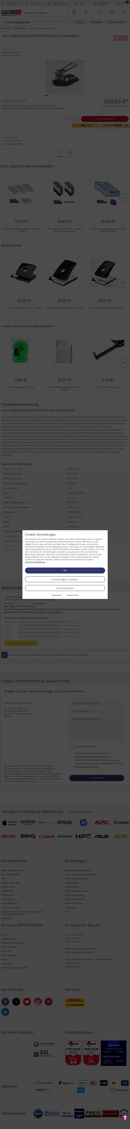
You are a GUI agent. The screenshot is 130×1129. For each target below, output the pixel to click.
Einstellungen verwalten (65, 579)
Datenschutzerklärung (35, 562)
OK (64, 570)
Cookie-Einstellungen (40, 534)
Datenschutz (72, 595)
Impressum (57, 595)
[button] (125, 1117)
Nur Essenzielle (65, 588)
